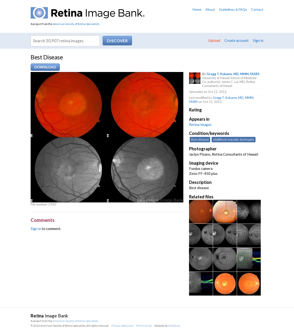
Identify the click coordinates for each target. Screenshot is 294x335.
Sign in (258, 40)
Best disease (200, 139)
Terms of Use (144, 325)
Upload (214, 40)
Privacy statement (122, 325)
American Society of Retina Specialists (76, 23)
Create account (236, 40)
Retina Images (200, 124)
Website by (167, 325)
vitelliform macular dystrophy (233, 139)
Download (45, 67)
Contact (257, 9)
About (210, 9)
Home (197, 9)
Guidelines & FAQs (233, 9)
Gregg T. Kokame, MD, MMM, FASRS (233, 74)
